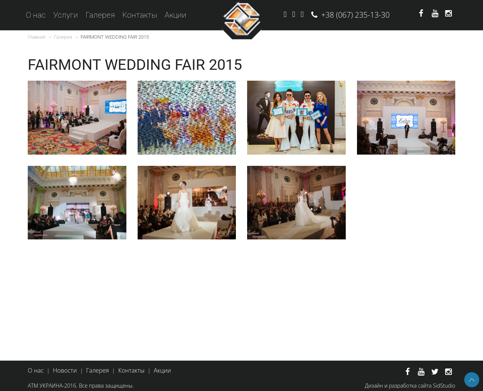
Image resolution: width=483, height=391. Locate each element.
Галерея (100, 15)
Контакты (139, 15)
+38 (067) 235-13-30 (355, 15)
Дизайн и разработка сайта (398, 385)
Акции (175, 15)
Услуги (65, 15)
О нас (36, 15)
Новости (65, 370)
